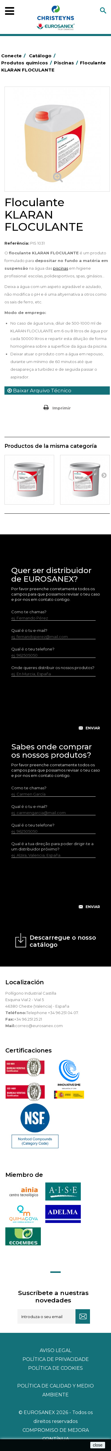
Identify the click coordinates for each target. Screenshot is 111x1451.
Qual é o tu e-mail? (29, 630)
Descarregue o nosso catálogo (63, 941)
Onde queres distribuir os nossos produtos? (52, 667)
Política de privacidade (55, 1359)
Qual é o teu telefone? (32, 649)
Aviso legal (55, 1350)
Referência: (16, 243)
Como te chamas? (28, 611)
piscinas (60, 268)
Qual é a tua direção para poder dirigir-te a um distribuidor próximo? (52, 846)
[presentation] (56, 708)
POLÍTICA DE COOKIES (55, 1368)
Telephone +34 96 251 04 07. (52, 1012)
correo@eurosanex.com (39, 1025)
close (98, 1445)
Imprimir (61, 408)
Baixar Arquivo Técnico (39, 390)
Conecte (14, 55)
